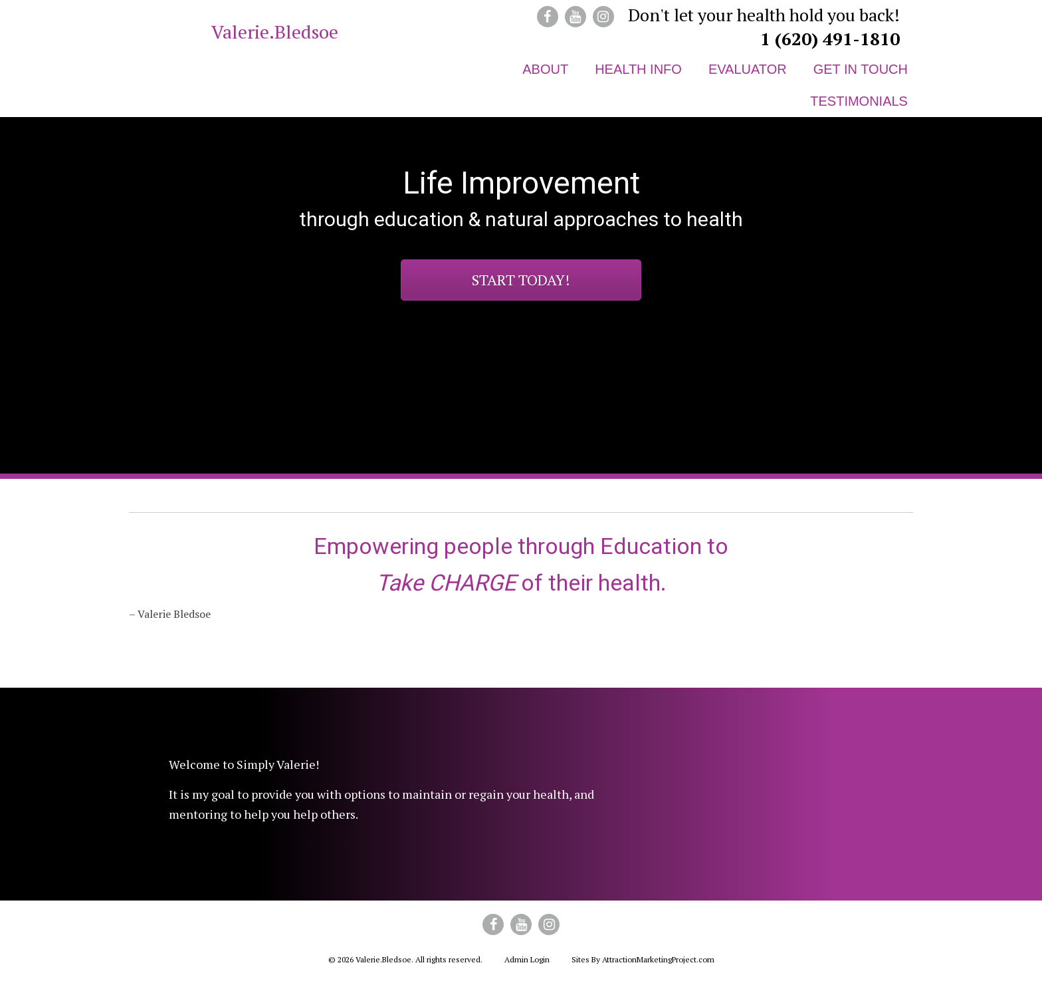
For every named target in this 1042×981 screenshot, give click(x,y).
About (545, 69)
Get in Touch (860, 69)
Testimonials (859, 101)
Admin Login (527, 959)
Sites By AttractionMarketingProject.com (643, 959)
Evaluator (747, 69)
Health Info (638, 69)
